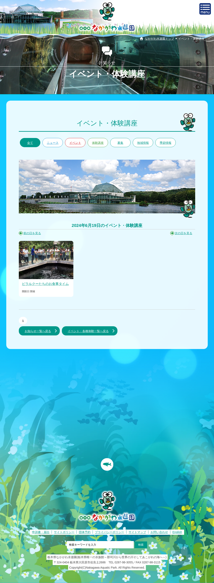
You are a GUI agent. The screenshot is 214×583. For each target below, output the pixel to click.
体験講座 (98, 142)
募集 (120, 142)
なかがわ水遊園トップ (159, 38)
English (177, 532)
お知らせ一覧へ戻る (38, 331)
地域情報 (143, 142)
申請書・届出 (41, 532)
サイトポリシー (64, 532)
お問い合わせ (159, 532)
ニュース (53, 142)
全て (30, 142)
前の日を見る (32, 233)
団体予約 (84, 532)
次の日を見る (183, 233)
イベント (75, 142)
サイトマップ (137, 532)
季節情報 (165, 142)
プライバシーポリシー (109, 532)
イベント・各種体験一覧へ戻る (88, 331)
